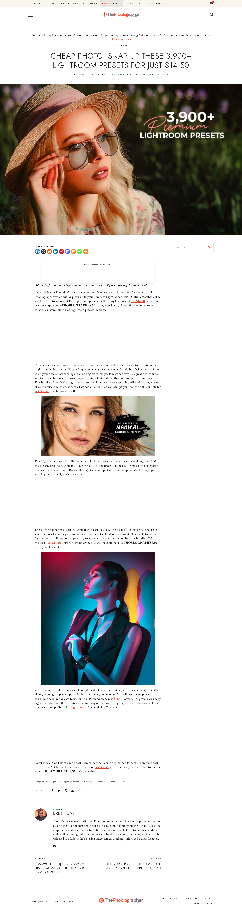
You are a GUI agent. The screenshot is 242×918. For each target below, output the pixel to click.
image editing (42, 782)
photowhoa (103, 782)
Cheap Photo (121, 46)
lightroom (56, 782)
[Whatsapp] (79, 251)
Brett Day (79, 75)
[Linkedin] (55, 251)
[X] (43, 251)
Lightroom (77, 707)
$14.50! (118, 699)
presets (132, 782)
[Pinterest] (61, 251)
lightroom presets (72, 782)
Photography (89, 782)
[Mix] (73, 251)
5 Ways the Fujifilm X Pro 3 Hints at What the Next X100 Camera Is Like (61, 868)
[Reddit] (49, 251)
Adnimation (106, 265)
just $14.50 (138, 301)
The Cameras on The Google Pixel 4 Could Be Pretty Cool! (133, 866)
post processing (118, 782)
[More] (85, 251)
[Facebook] (37, 251)
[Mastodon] (67, 251)
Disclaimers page (120, 39)
